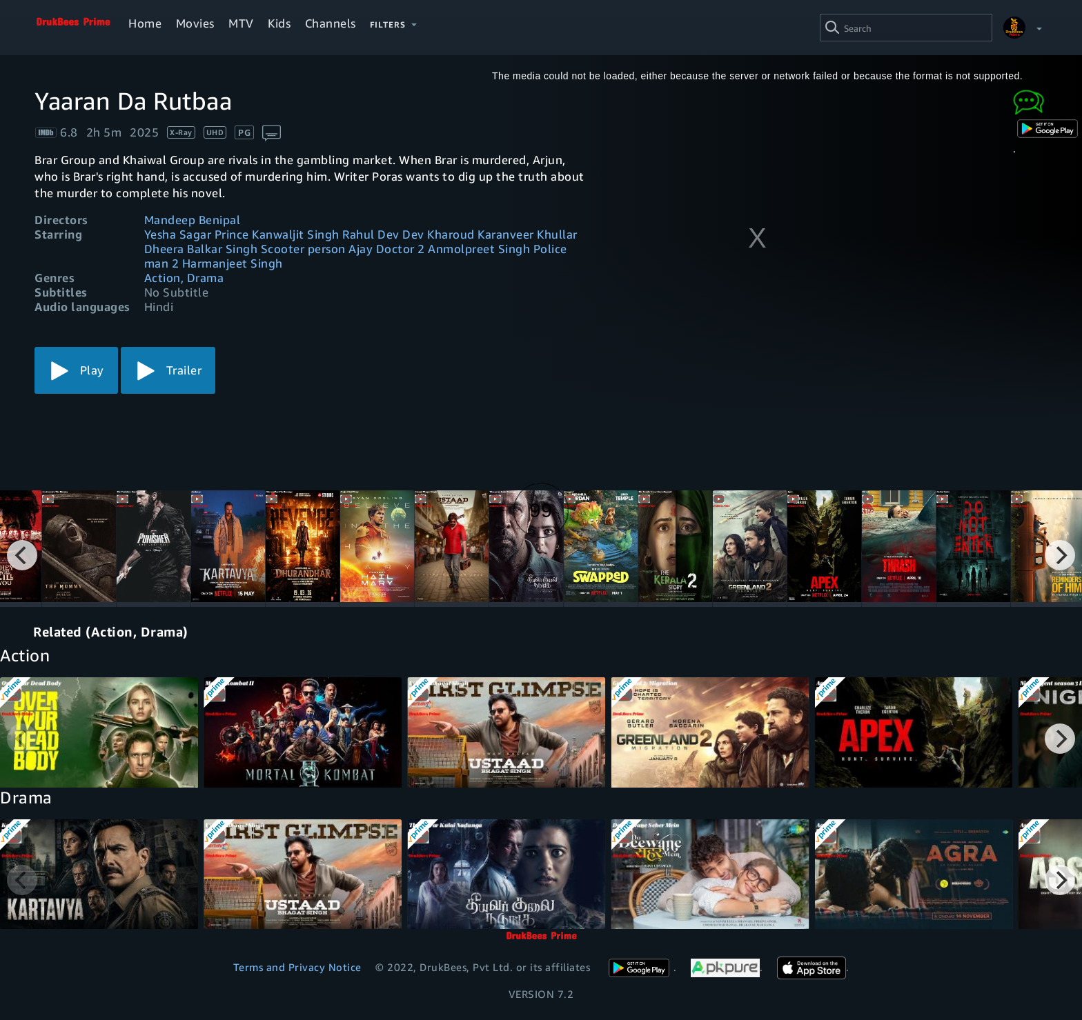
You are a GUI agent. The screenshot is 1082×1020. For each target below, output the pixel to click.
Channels (330, 23)
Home (144, 23)
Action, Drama (184, 277)
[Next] (1060, 555)
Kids (279, 23)
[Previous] (22, 555)
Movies (195, 23)
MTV (241, 23)
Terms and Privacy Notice (297, 967)
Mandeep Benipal (192, 219)
